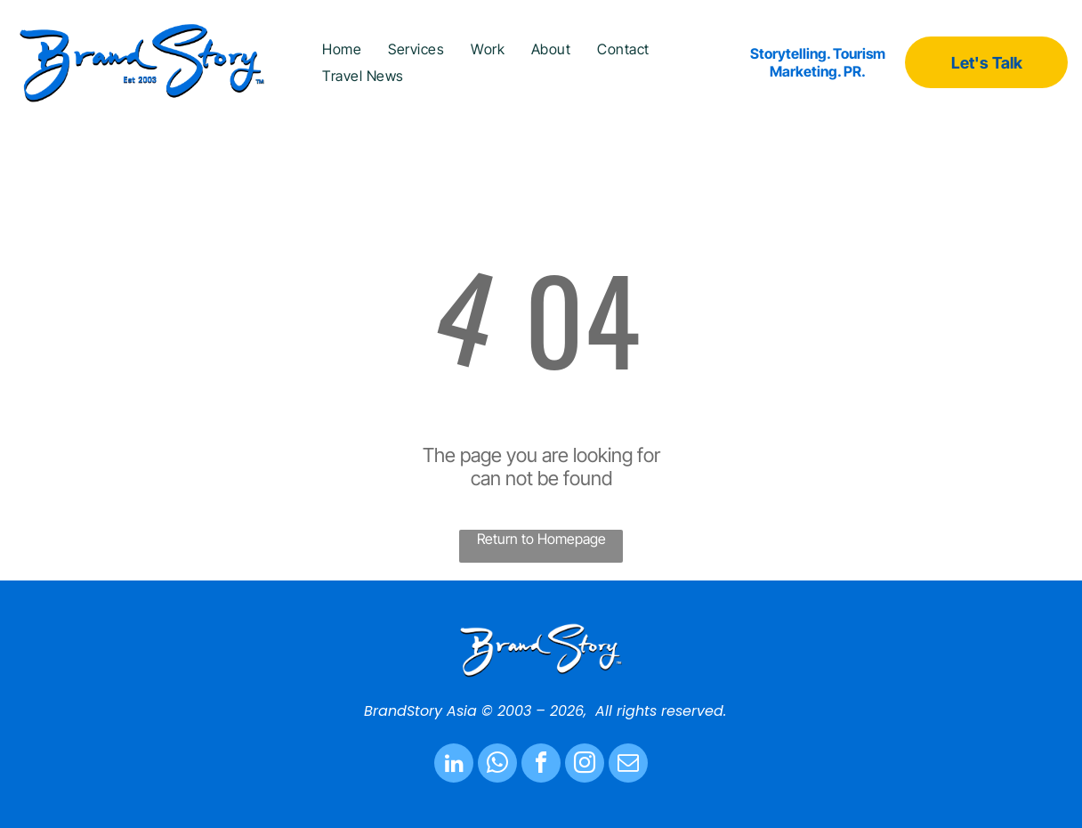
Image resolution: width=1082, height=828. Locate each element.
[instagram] (584, 765)
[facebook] (541, 765)
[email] (628, 765)
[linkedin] (453, 765)
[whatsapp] (497, 765)
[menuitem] (342, 49)
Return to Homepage (541, 539)
